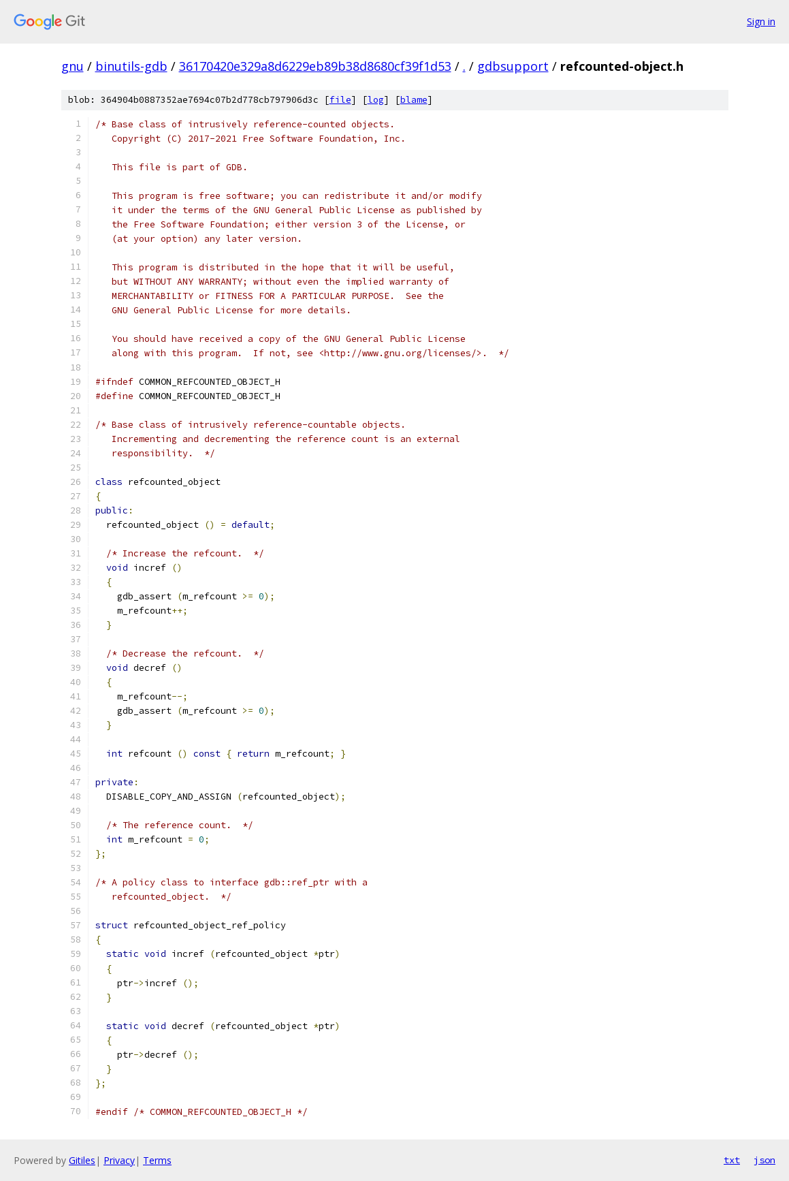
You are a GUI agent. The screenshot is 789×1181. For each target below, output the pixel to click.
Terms (157, 1160)
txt (732, 1160)
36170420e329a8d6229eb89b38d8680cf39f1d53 (315, 66)
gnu (72, 66)
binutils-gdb (131, 66)
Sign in (761, 21)
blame (414, 100)
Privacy (119, 1160)
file (340, 100)
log (376, 100)
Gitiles (82, 1160)
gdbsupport (513, 66)
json (764, 1160)
